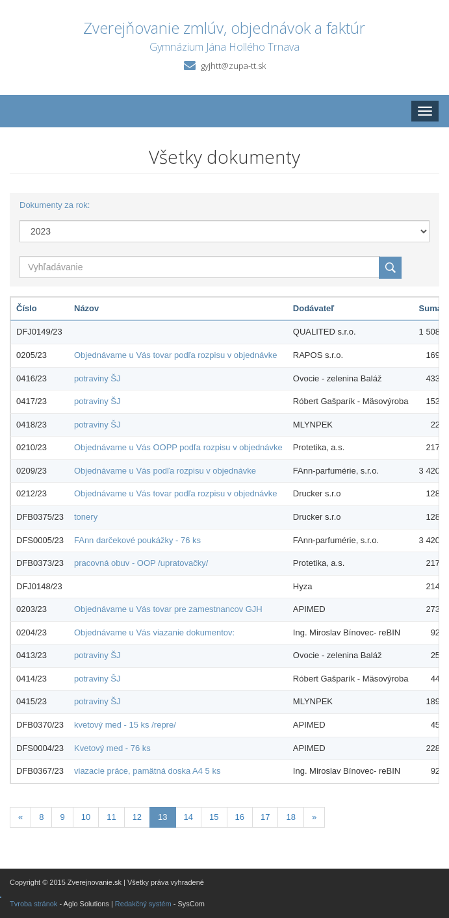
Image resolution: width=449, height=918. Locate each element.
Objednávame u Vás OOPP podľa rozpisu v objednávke (178, 447)
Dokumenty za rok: (54, 205)
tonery (85, 517)
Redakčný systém (143, 904)
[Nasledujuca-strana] (314, 817)
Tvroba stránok (33, 904)
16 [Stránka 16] (239, 817)
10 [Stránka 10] (85, 817)
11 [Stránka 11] (111, 817)
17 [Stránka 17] (265, 817)
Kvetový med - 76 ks (112, 748)
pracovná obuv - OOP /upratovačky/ (141, 563)
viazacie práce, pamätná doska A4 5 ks (147, 771)
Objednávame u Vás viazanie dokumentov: (154, 632)
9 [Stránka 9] (62, 817)
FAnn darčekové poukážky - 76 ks (137, 540)
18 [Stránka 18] (290, 817)
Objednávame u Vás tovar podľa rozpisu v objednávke (175, 355)
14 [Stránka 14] (188, 817)
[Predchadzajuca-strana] (20, 817)
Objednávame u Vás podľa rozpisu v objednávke (165, 471)
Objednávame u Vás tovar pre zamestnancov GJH (168, 609)
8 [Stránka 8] (41, 817)
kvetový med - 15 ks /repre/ (125, 725)
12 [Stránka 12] (137, 817)
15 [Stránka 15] (213, 817)
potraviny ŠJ (97, 378)
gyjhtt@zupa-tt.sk (233, 65)
